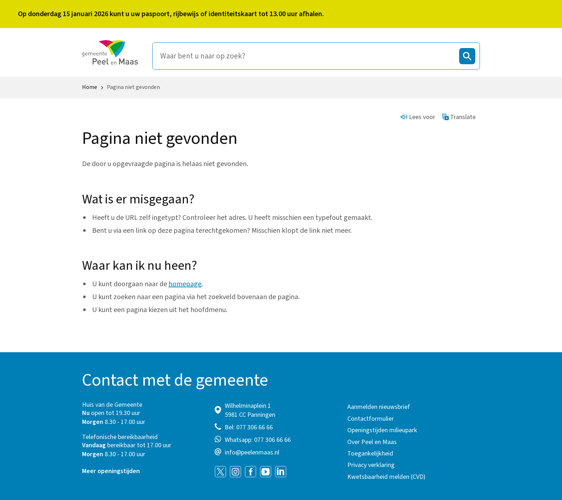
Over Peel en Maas (372, 442)
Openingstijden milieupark (382, 430)
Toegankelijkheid (370, 453)
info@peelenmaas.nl (252, 452)
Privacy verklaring (371, 465)
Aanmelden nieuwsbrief (378, 406)
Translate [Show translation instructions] (459, 117)
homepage (184, 284)
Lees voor (418, 117)
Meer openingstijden (111, 471)
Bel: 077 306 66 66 (249, 427)
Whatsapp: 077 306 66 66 (258, 439)
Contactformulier (370, 418)
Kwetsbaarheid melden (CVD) (386, 476)
